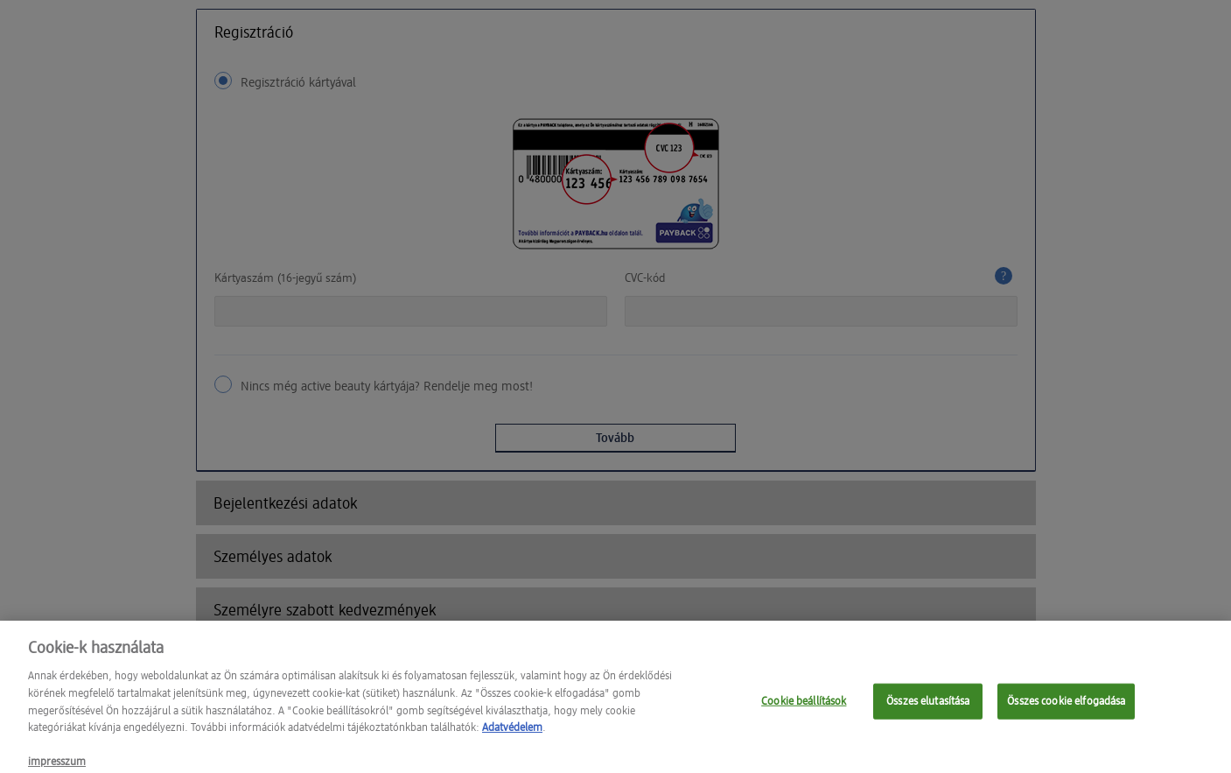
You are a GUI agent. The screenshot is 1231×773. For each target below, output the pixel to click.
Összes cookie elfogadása (1066, 710)
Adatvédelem (512, 737)
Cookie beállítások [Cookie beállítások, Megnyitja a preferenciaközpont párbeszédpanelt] (803, 710)
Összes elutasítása (927, 710)
